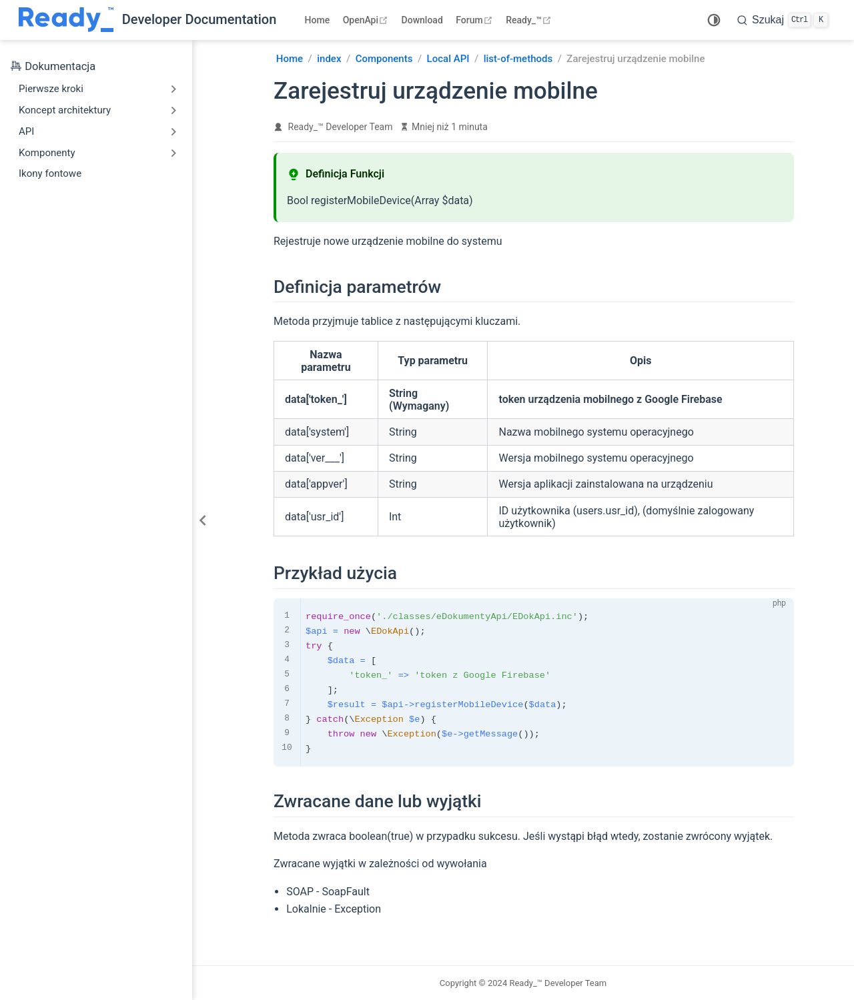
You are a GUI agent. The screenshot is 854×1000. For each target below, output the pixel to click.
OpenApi (367, 20)
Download (422, 20)
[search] (782, 20)
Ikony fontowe (50, 173)
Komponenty (47, 153)
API (26, 131)
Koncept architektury (65, 110)
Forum (475, 20)
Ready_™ (530, 20)
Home (317, 20)
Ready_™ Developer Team (340, 126)
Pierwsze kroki (51, 89)
